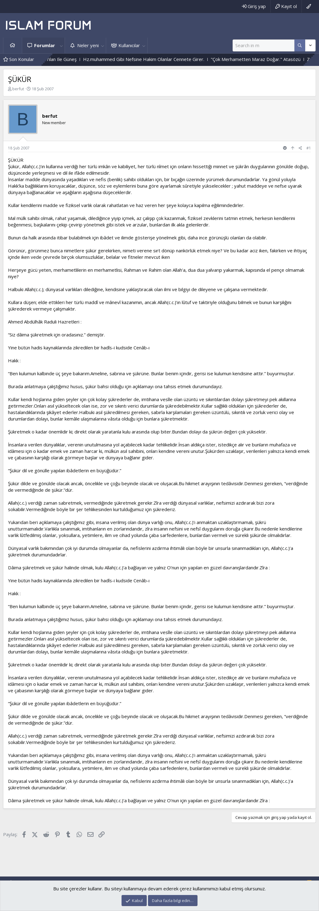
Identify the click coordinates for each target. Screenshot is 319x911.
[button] (61, 45)
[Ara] (263, 45)
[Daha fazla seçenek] (299, 45)
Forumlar (44, 45)
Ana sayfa (12, 45)
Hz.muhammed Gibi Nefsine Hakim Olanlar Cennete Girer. (157, 59)
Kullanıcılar (129, 45)
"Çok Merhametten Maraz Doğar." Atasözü (269, 59)
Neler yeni (88, 45)
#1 (308, 148)
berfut (18, 89)
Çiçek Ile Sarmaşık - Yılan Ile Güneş (54, 59)
